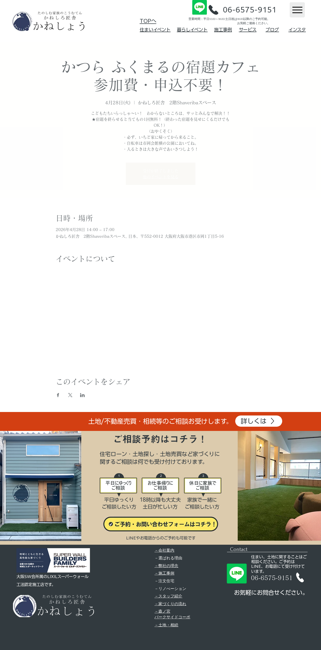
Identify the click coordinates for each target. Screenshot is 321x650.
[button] (213, 10)
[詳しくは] (258, 421)
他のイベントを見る (161, 177)
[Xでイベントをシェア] (70, 395)
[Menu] (297, 9)
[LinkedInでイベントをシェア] (82, 395)
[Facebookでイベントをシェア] (58, 395)
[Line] (199, 7)
